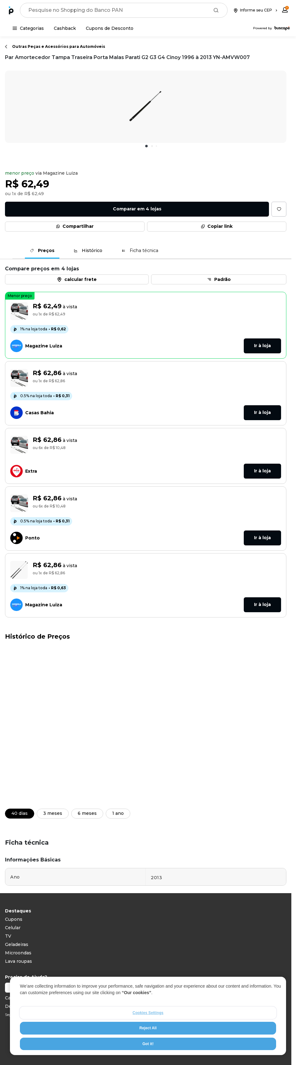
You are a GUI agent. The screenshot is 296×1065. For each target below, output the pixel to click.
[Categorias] (28, 28)
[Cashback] (65, 28)
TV (8, 936)
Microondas (18, 953)
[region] (148, 1016)
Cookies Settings (147, 1013)
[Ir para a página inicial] (11, 10)
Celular (13, 927)
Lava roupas (18, 961)
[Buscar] (216, 10)
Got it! (148, 1044)
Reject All (147, 1028)
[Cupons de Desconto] (109, 28)
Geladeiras (16, 944)
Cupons (13, 919)
